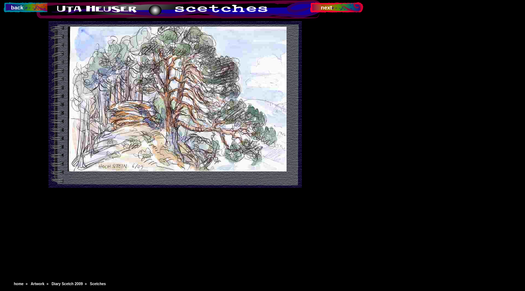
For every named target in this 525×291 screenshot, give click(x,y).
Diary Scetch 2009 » (70, 284)
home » (22, 284)
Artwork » (40, 284)
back (17, 7)
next (326, 7)
